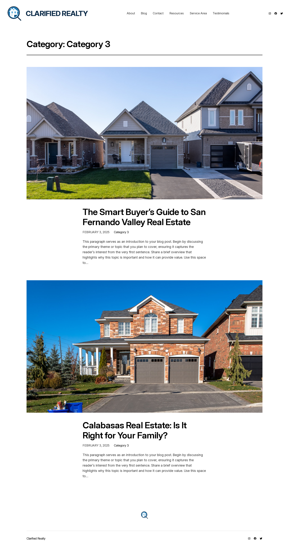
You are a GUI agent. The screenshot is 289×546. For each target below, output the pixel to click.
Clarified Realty (57, 13)
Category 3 (121, 232)
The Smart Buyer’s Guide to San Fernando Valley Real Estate (144, 217)
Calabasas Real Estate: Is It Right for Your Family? (135, 430)
